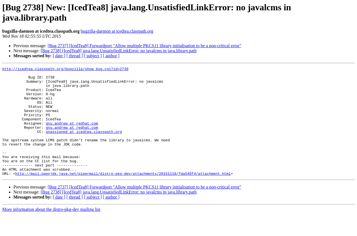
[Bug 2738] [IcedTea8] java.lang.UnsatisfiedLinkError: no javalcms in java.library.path (119, 50)
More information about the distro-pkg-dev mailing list (51, 231)
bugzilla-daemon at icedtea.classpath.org (117, 31)
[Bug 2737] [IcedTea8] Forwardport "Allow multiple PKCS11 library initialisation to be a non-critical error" (144, 45)
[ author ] (111, 55)
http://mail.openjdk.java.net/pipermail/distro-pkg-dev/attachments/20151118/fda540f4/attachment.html (123, 195)
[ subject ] (93, 55)
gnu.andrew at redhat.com (72, 134)
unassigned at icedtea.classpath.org (84, 144)
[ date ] (59, 55)
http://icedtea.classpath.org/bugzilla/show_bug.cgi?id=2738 (65, 69)
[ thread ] (74, 55)
